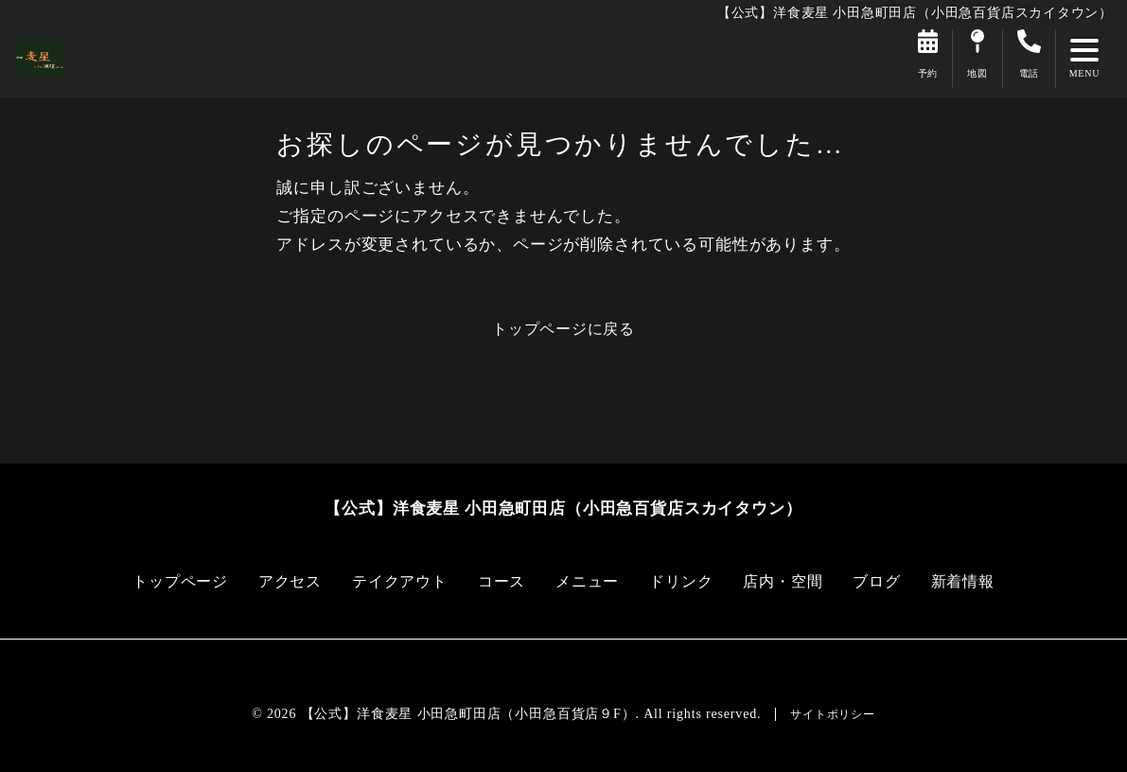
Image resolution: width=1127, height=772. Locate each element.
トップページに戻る (563, 329)
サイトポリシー (833, 714)
